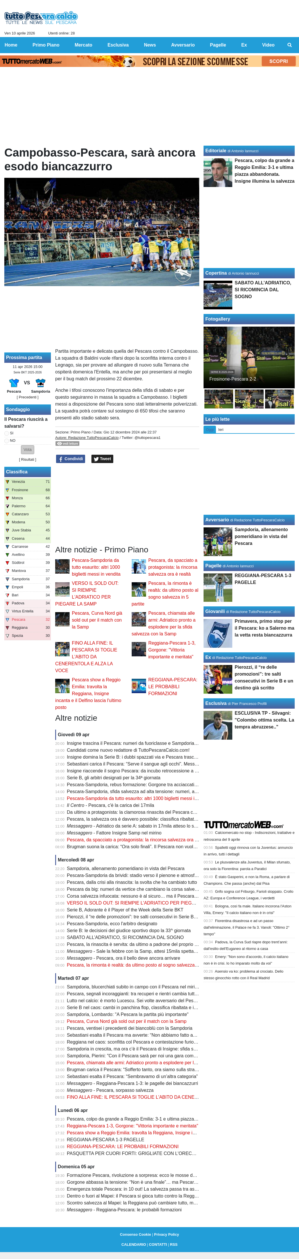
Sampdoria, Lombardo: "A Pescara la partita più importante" (128, 1014)
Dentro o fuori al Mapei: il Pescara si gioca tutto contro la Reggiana (135, 1196)
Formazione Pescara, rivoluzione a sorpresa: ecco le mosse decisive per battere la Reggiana (161, 1175)
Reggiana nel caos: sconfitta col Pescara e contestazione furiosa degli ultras (144, 1042)
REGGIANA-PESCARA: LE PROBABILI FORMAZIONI (173, 686)
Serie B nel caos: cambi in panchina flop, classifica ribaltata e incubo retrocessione (151, 1007)
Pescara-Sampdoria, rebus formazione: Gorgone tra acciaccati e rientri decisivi (147, 784)
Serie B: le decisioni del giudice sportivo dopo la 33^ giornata (129, 930)
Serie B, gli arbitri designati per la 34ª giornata (113, 777)
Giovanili (215, 611)
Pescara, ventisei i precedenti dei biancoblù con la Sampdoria (130, 1028)
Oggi (210, 429)
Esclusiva (216, 703)
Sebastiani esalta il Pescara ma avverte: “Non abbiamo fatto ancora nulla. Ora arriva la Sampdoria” (168, 1035)
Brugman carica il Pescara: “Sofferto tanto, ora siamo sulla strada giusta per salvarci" (153, 1069)
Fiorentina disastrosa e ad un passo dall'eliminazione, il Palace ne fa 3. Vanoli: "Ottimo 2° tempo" (247, 927)
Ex (208, 657)
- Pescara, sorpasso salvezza (110, 1090)
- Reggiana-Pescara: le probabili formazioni (124, 1209)
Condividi (70, 459)
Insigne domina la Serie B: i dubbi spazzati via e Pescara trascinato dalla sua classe (152, 757)
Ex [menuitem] (244, 45)
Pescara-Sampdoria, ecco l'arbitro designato (112, 923)
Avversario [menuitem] (183, 45)
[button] (27, 449)
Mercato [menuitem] (83, 45)
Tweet (102, 459)
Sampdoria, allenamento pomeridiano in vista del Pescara (126, 868)
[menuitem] (289, 45)
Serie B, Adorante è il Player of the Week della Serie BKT (125, 909)
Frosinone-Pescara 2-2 (232, 379)
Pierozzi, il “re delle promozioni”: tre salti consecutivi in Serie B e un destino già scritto (154, 916)
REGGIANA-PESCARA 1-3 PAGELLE (105, 1139)
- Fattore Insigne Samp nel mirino (114, 832)
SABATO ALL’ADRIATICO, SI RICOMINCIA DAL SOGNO (125, 937)
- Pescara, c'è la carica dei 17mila (110, 805)
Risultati (27, 459)
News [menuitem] (150, 45)
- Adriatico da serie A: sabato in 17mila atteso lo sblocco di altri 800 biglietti (156, 826)
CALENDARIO (133, 1244)
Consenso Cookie (135, 1234)
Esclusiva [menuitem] (118, 45)
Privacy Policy (166, 1234)
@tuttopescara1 (148, 437)
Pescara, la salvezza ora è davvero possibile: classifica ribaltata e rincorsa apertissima (155, 819)
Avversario (217, 519)
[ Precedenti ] (27, 397)
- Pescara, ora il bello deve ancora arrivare (123, 958)
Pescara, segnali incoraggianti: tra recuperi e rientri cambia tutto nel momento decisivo (155, 993)
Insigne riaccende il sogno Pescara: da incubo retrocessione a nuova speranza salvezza (157, 770)
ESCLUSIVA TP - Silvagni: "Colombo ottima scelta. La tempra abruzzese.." (264, 720)
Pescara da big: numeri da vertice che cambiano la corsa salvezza (134, 889)
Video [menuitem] (268, 45)
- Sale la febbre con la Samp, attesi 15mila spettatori (133, 951)
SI (12, 433)
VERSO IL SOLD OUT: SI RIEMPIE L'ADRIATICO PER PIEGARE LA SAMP (144, 903)
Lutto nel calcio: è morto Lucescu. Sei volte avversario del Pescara (134, 1000)
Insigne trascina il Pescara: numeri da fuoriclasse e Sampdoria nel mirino (141, 743)
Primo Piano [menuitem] (45, 45)
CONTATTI (158, 1244)
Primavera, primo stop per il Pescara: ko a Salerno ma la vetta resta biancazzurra (264, 628)
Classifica (17, 471)
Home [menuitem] (11, 45)
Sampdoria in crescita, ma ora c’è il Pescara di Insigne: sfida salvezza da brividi (148, 1048)
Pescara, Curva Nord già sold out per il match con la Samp (97, 620)
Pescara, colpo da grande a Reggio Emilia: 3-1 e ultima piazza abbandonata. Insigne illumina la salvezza (174, 1119)
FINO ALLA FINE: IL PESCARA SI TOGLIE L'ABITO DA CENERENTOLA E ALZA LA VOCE (86, 657)
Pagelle (213, 565)
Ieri (220, 429)
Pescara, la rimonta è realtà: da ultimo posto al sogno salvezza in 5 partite (142, 965)
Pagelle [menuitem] (218, 45)
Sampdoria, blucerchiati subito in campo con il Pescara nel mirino (133, 986)
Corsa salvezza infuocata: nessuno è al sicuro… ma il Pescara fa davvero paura (148, 896)
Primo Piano (80, 432)
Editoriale (215, 150)
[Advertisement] (127, 504)
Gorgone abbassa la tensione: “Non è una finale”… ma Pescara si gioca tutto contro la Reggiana (165, 1182)
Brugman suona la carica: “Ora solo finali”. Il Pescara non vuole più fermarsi (144, 846)
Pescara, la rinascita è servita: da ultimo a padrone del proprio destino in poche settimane (158, 944)
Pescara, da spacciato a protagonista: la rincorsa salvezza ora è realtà (173, 567)
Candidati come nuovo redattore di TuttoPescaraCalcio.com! (128, 750)
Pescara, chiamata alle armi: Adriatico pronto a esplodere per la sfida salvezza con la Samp (160, 1062)
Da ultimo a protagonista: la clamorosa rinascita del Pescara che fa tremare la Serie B (154, 812)
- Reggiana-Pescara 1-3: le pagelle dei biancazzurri (132, 1083)
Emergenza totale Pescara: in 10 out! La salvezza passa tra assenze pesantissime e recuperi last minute (173, 1189)
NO (13, 440)
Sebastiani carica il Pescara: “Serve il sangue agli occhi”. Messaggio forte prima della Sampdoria (165, 763)
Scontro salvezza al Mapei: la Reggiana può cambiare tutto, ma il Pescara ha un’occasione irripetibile (170, 1202)
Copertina (216, 273)
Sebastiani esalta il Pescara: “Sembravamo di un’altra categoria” (132, 1076)
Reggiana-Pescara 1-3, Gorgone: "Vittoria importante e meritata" (172, 650)
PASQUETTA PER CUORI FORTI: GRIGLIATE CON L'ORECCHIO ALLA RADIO (149, 1153)
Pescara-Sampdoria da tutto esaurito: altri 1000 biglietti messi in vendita (96, 567)
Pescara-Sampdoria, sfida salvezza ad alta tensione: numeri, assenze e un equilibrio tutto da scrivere (170, 791)
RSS (173, 1244)
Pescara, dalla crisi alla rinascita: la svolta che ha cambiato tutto (132, 882)
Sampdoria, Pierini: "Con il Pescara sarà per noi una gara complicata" (138, 1055)
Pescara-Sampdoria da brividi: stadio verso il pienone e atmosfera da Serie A (145, 875)
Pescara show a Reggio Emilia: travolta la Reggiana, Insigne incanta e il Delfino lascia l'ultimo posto (88, 693)
